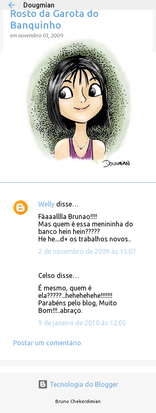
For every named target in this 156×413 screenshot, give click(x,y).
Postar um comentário (47, 343)
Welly (46, 204)
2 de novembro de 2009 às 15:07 (87, 251)
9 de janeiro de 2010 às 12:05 (82, 323)
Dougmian (38, 5)
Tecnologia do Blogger (78, 384)
